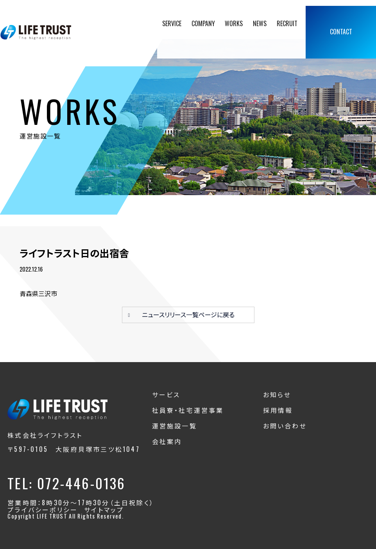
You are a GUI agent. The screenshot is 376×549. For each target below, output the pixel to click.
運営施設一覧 (174, 425)
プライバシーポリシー (42, 509)
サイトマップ (104, 509)
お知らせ (277, 394)
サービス (166, 394)
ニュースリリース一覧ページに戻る (188, 314)
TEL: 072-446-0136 (66, 483)
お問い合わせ (285, 425)
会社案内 (167, 441)
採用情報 (278, 410)
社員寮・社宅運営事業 (188, 410)
